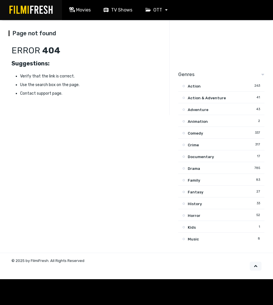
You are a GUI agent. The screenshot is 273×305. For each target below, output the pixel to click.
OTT (153, 10)
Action (194, 86)
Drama (194, 168)
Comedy (195, 133)
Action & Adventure (207, 98)
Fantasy (195, 192)
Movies (79, 10)
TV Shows (117, 10)
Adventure (198, 110)
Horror (194, 215)
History (195, 204)
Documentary (201, 157)
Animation (198, 121)
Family (194, 180)
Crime (193, 145)
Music (193, 239)
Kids (192, 227)
